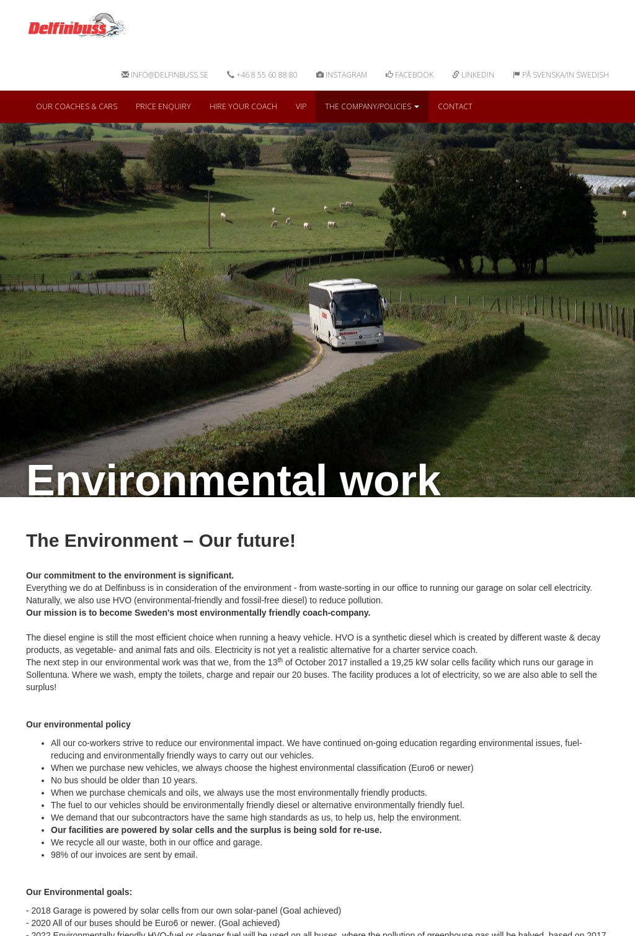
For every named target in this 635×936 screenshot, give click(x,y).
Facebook (409, 75)
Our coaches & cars (76, 106)
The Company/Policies (372, 106)
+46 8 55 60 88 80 (262, 75)
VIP (301, 106)
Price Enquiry (163, 106)
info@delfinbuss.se (165, 75)
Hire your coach (243, 106)
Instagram (341, 75)
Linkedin (473, 75)
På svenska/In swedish (561, 75)
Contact (455, 106)
